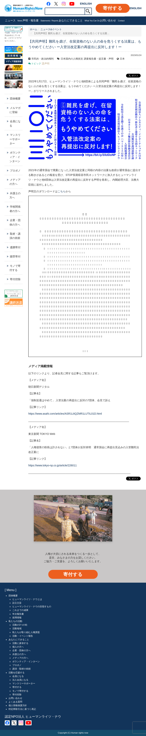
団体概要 (15, 98)
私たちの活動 (15, 621)
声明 (46, 63)
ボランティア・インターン (15, 157)
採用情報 (16, 617)
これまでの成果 (20, 610)
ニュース (13, 21)
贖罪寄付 (15, 256)
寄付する (112, 8)
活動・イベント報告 (22, 636)
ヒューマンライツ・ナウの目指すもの (31, 606)
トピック (36, 63)
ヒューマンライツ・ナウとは (27, 599)
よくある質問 (15, 701)
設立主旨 (16, 603)
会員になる (15, 123)
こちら (62, 191)
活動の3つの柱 (19, 625)
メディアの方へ (15, 181)
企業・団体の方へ (15, 222)
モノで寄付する (15, 268)
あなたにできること (79, 21)
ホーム (33, 29)
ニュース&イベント (51, 29)
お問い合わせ (112, 21)
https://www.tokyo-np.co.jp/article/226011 (52, 465)
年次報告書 (18, 614)
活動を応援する (17, 672)
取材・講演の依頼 (15, 235)
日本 (122, 58)
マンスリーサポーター (15, 139)
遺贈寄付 (15, 247)
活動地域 (16, 628)
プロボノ (15, 170)
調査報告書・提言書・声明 (98, 58)
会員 (8, 33)
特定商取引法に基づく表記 (22, 709)
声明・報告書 (40, 21)
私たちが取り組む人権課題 (26, 632)
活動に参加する (20, 643)
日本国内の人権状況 (72, 58)
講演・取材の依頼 (21, 668)
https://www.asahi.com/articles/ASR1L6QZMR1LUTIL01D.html (65, 413)
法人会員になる (20, 680)
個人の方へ (18, 646)
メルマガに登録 (15, 110)
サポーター (15, 33)
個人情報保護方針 (18, 705)
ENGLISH (86, 3)
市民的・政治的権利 (42, 58)
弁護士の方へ (15, 195)
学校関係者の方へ (15, 208)
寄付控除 (15, 279)
